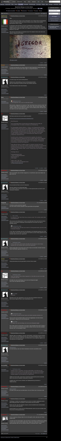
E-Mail (41, 8)
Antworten (31, 10)
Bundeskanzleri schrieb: (16, 226)
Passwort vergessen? (54, 18)
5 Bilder (18, 10)
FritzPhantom (4, 170)
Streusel (3, 65)
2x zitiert (41, 62)
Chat (38, 1)
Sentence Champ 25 (5, 87)
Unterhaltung (56, 4)
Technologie (38, 4)
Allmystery (6, 1)
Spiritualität (26, 4)
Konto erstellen (55, 20)
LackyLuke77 (4, 414)
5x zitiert (41, 200)
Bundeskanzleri (4, 77)
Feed (38, 8)
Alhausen (23, 8)
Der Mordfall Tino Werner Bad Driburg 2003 (55, 27)
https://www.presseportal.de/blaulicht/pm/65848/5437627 (22, 118)
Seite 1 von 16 (4, 13)
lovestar (3, 258)
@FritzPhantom (13, 347)
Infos (41, 10)
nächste (44, 13)
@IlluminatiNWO (13, 389)
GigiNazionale (4, 15)
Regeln (12, 437)
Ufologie (43, 4)
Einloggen (55, 16)
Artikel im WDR (14, 60)
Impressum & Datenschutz (5, 437)
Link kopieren (3, 92)
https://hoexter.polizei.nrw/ (18, 162)
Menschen (2, 4)
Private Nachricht (4, 29)
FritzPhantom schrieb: (16, 242)
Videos (29, 1)
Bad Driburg (19, 8)
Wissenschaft (7, 4)
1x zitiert (41, 111)
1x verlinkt (41, 168)
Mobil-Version (16, 437)
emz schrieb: (14, 293)
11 (38, 13)
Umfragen (51, 4)
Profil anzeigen (4, 28)
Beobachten (24, 10)
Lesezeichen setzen (5, 32)
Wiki (42, 1)
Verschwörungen (32, 4)
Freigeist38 (3, 202)
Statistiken (34, 1)
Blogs (25, 1)
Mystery (16, 4)
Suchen (36, 10)
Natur (47, 4)
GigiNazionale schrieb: (16, 101)
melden (45, 62)
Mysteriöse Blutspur (28, 8)
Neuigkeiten (47, 1)
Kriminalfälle (21, 4)
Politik (12, 4)
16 (41, 13)
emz (2, 113)
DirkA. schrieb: (14, 215)
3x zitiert (41, 287)
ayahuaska (3, 398)
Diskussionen (19, 1)
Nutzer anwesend (54, 7)
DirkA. (2, 97)
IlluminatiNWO (4, 365)
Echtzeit (14, 1)
